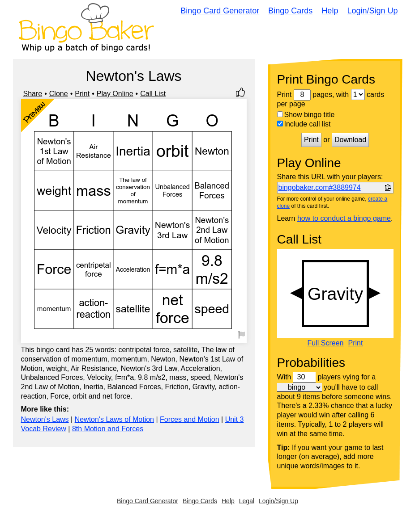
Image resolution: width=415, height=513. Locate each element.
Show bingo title (306, 114)
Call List (153, 93)
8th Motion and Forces (107, 429)
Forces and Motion (189, 419)
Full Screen (326, 343)
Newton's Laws (45, 419)
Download (350, 139)
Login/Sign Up (372, 10)
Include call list (304, 124)
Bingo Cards (290, 10)
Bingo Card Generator (219, 10)
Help (329, 10)
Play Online (115, 93)
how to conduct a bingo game (344, 218)
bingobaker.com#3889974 (319, 187)
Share (33, 93)
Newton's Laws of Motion (114, 419)
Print (82, 93)
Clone (58, 93)
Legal (246, 501)
